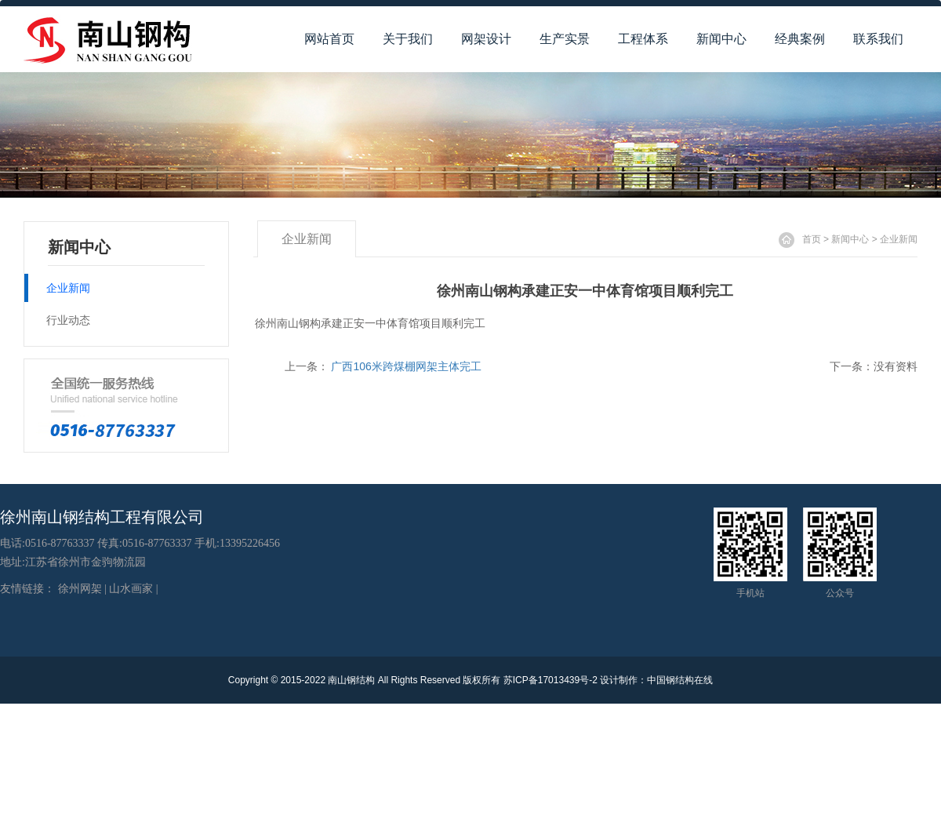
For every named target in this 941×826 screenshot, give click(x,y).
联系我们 (878, 38)
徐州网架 (80, 589)
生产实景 (565, 38)
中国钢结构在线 (680, 680)
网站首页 (329, 38)
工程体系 (643, 38)
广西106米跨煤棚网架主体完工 (406, 366)
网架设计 (486, 38)
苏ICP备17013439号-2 (550, 680)
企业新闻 (898, 239)
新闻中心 (721, 38)
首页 (811, 239)
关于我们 (408, 38)
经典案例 (800, 38)
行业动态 (68, 320)
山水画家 (131, 589)
